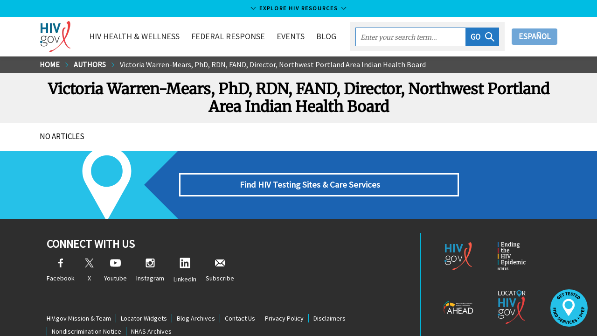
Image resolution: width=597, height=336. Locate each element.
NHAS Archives (151, 331)
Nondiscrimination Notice (86, 331)
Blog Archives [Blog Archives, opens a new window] (196, 318)
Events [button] (291, 36)
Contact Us (240, 318)
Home (50, 64)
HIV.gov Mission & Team (79, 318)
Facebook (61, 270)
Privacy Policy (284, 318)
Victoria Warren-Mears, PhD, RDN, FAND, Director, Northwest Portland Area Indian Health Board (273, 64)
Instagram (150, 270)
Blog (326, 36)
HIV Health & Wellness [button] (134, 36)
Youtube (115, 270)
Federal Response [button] (228, 36)
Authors (90, 64)
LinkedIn (185, 270)
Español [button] (534, 36)
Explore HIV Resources (298, 8)
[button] (482, 37)
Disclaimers (329, 318)
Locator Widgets (144, 318)
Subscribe (220, 270)
